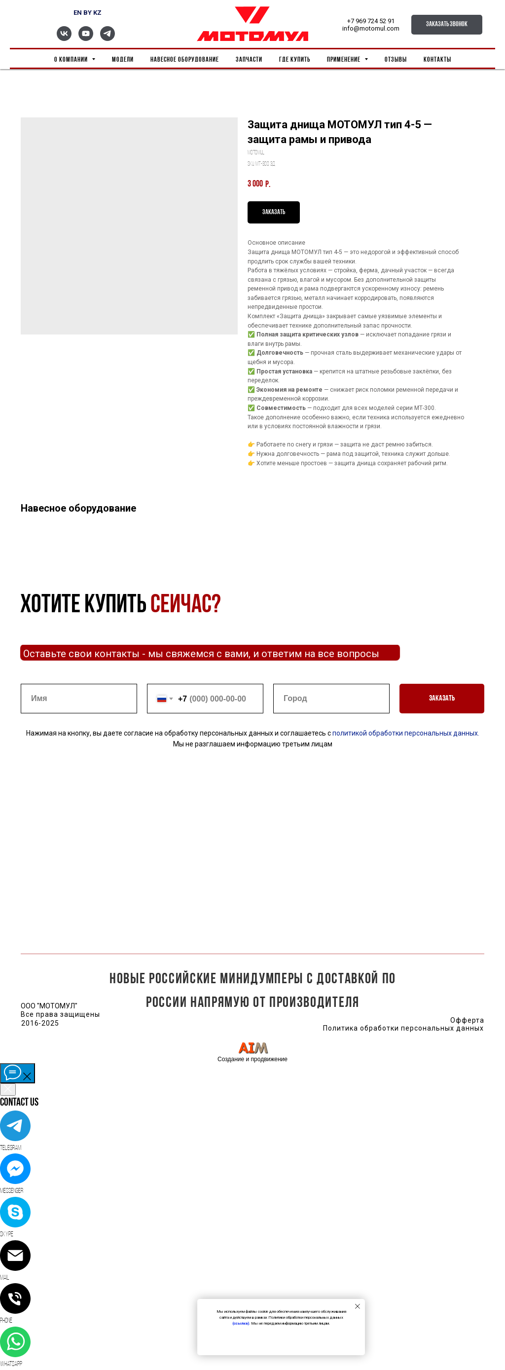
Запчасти (249, 60)
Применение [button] (344, 60)
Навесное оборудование (184, 60)
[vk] (64, 38)
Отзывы (396, 60)
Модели (123, 60)
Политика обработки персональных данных (403, 1028)
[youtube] (85, 38)
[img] (253, 1048)
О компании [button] (71, 60)
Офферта (467, 1020)
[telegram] (107, 38)
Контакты (437, 60)
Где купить (294, 60)
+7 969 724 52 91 (371, 21)
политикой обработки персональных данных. (405, 733)
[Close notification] (357, 1306)
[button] (446, 25)
